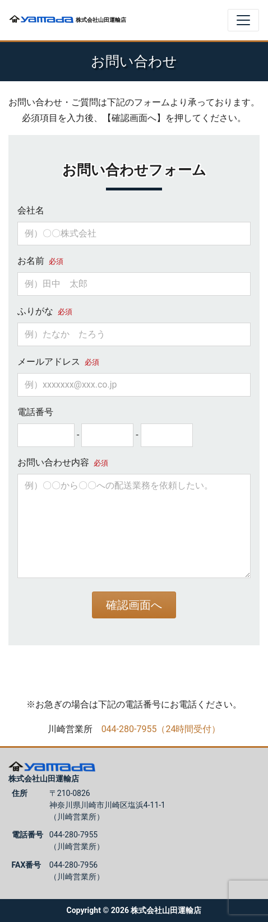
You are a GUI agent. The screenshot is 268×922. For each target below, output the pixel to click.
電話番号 (35, 412)
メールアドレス (58, 361)
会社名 (30, 210)
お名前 (40, 260)
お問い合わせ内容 (62, 462)
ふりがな (44, 311)
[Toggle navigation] (243, 20)
